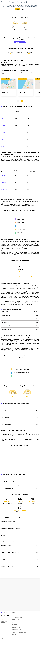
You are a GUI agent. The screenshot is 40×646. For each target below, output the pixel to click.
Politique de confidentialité (16, 629)
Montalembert (3, 193)
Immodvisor (3, 622)
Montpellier (3, 129)
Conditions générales (16, 627)
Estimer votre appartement (17, 617)
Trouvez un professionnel (16, 619)
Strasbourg (3, 125)
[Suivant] (22, 101)
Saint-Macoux (3, 182)
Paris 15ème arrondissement (6, 136)
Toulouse (3, 115)
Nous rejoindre (14, 634)
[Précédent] (18, 101)
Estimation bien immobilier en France (19, 632)
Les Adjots (3, 179)
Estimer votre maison (16, 615)
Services (13, 612)
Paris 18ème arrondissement (6, 146)
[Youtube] (8, 615)
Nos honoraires (14, 635)
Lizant (2, 186)
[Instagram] (5, 615)
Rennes (2, 143)
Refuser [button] (23, 9)
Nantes (2, 122)
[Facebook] (2, 615)
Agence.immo (14, 624)
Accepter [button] (17, 9)
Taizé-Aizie (3, 175)
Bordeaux (3, 132)
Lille (2, 139)
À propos (13, 625)
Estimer (13, 614)
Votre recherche (15, 620)
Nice (2, 118)
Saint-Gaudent (4, 189)
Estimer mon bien (20, 42)
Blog (12, 622)
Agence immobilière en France (17, 630)
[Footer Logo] (4, 613)
